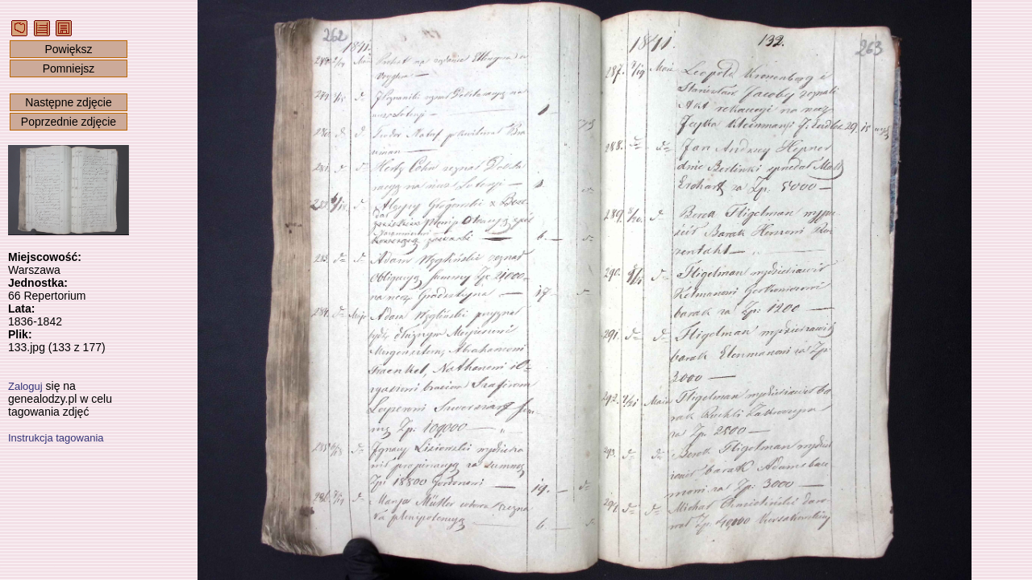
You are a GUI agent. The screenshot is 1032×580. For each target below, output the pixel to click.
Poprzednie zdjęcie (68, 121)
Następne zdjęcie (68, 102)
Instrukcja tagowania (56, 438)
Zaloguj (25, 386)
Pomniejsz (69, 68)
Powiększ (68, 49)
